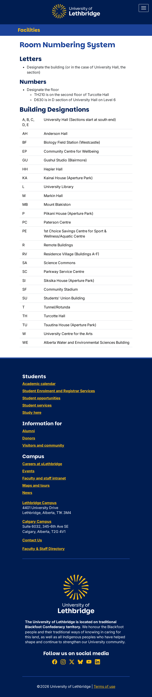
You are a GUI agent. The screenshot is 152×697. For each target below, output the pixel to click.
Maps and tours (36, 485)
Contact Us (32, 540)
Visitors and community (43, 445)
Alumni (28, 431)
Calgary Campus (36, 521)
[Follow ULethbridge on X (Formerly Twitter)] (71, 661)
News (27, 492)
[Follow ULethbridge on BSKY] (80, 661)
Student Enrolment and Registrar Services (58, 391)
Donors (28, 438)
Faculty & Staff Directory (43, 548)
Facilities (29, 30)
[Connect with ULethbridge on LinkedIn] (97, 661)
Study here (31, 412)
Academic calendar (38, 383)
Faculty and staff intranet (44, 478)
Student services (37, 405)
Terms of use (104, 686)
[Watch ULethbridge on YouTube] (88, 661)
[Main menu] (144, 8)
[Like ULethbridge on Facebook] (54, 661)
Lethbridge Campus (39, 502)
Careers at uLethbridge (42, 464)
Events (28, 471)
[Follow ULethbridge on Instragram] (63, 661)
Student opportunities (41, 398)
